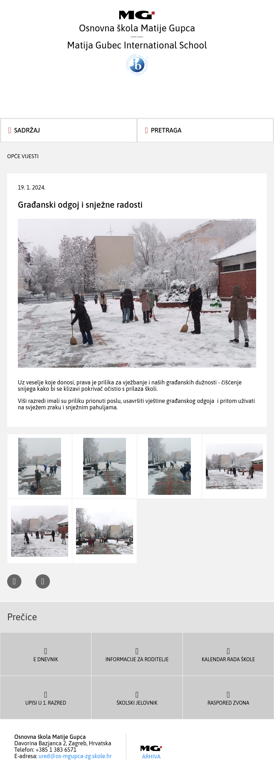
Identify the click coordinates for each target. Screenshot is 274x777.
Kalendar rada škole (228, 654)
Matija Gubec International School (137, 57)
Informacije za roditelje (137, 654)
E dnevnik (45, 654)
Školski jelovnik (137, 697)
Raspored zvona (228, 697)
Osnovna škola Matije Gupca (137, 22)
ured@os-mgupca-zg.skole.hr (75, 756)
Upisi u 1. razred (45, 697)
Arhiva (151, 752)
